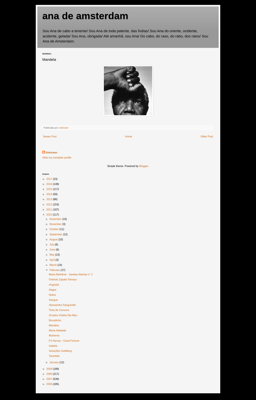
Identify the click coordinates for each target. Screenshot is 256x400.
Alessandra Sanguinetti (62, 305)
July (52, 244)
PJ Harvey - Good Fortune (64, 340)
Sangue (53, 300)
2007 (49, 379)
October (54, 229)
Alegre (52, 289)
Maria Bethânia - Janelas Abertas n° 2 (71, 274)
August (53, 239)
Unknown (51, 152)
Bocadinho (55, 320)
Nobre (52, 294)
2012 (49, 204)
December (55, 219)
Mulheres (54, 335)
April (52, 259)
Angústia (54, 284)
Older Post (206, 136)
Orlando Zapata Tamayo (63, 279)
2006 (49, 384)
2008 (49, 374)
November (55, 224)
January (54, 362)
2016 (49, 184)
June (52, 249)
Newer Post (50, 136)
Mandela (54, 325)
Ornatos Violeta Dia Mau (63, 315)
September (56, 234)
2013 (49, 199)
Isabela (53, 345)
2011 (49, 209)
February (55, 270)
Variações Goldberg (60, 351)
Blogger (143, 166)
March (53, 265)
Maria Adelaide (57, 330)
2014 (49, 194)
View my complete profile (56, 157)
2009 (49, 368)
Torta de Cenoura (59, 310)
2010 (49, 214)
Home (128, 136)
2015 (49, 189)
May (52, 254)
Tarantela (54, 356)
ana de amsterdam (85, 15)
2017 (49, 179)
